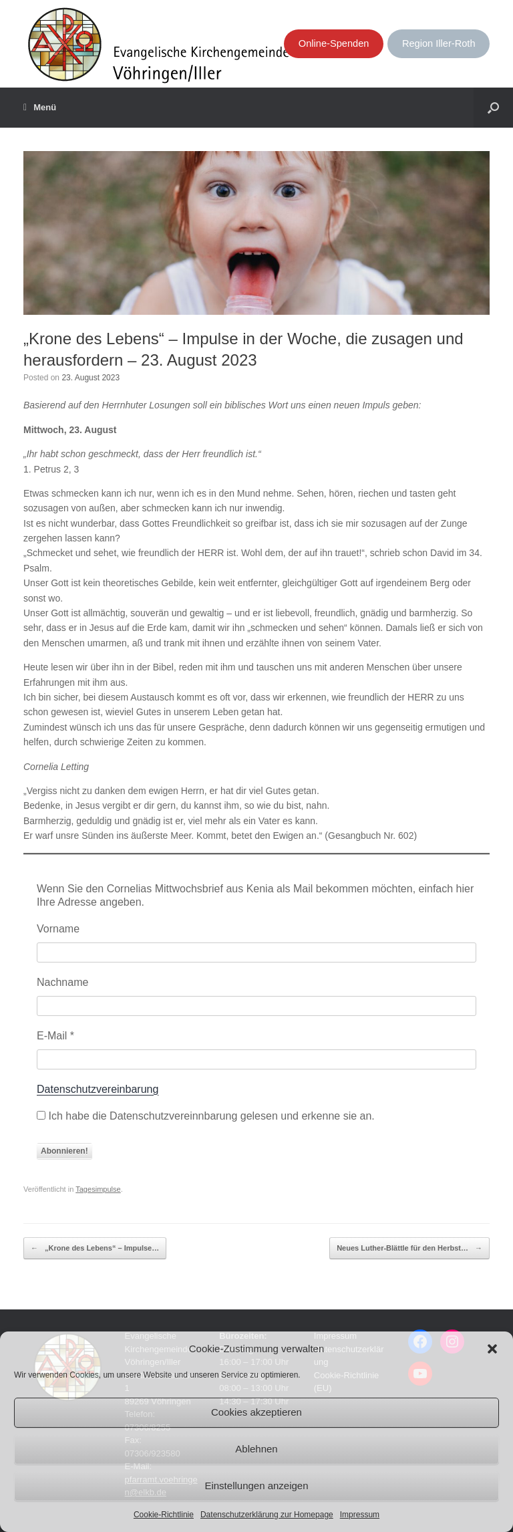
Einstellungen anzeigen (256, 1485)
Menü (39, 107)
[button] (492, 1349)
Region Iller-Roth (439, 43)
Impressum (359, 1514)
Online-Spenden (334, 43)
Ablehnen (256, 1448)
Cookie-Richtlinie (164, 1514)
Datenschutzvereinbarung (97, 1089)
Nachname (62, 982)
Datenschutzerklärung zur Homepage (266, 1514)
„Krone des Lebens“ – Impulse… (95, 1248)
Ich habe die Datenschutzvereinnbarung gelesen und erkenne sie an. (206, 1116)
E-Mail (55, 1035)
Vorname (58, 928)
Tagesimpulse (98, 1189)
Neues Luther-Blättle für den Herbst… (409, 1248)
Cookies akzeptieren (256, 1412)
